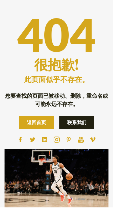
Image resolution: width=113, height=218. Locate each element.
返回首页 (36, 122)
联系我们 (76, 122)
